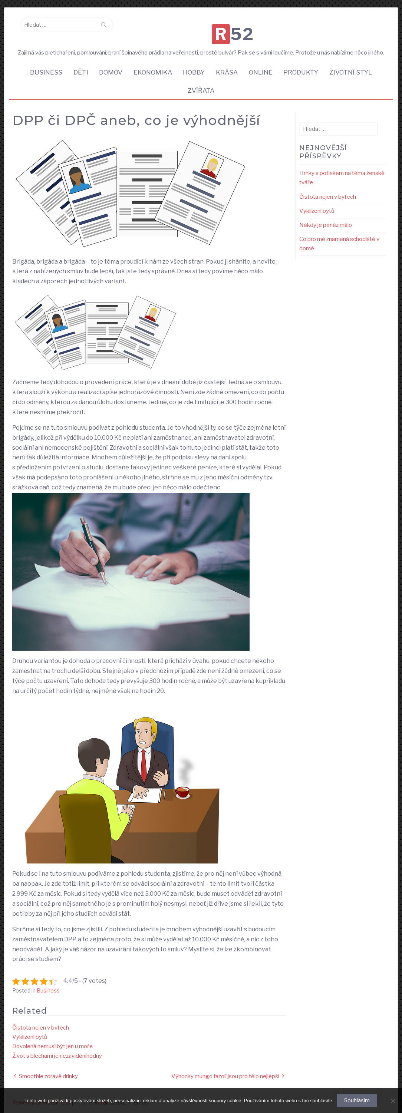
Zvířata (201, 87)
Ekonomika (151, 68)
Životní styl (355, 68)
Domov (108, 68)
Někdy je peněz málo (325, 222)
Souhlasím (357, 1100)
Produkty (304, 68)
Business (41, 68)
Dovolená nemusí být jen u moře (52, 1043)
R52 (203, 27)
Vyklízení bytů (29, 1034)
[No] (392, 1100)
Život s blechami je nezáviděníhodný (57, 1053)
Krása (228, 68)
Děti (76, 68)
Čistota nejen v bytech (40, 1024)
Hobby (194, 68)
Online (263, 68)
